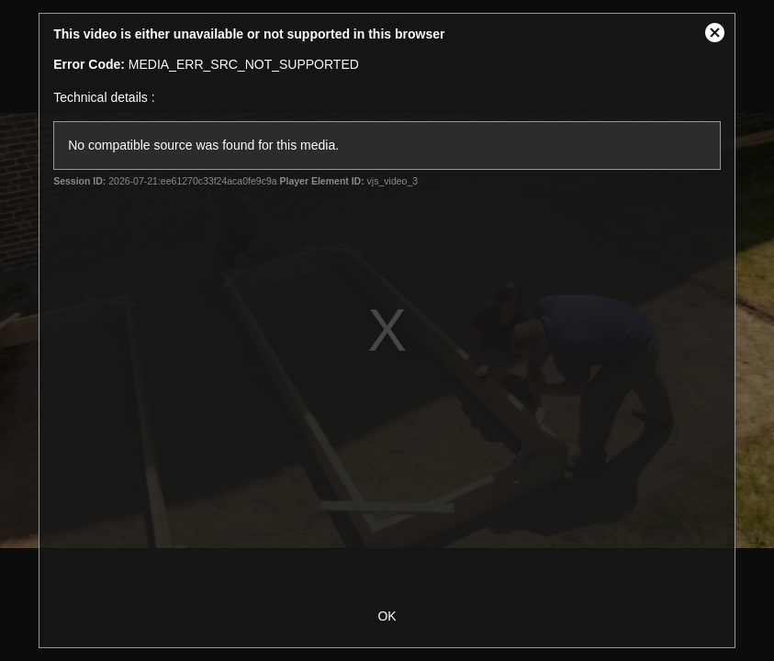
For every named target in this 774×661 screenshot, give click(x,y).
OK (386, 616)
